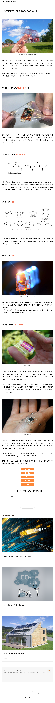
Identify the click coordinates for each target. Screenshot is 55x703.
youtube (29, 697)
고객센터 (31, 691)
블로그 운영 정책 (25, 691)
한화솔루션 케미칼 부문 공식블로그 (13, 670)
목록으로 (27, 506)
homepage (25, 697)
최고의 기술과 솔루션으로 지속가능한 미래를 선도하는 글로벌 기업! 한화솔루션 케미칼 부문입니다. (24, 672)
